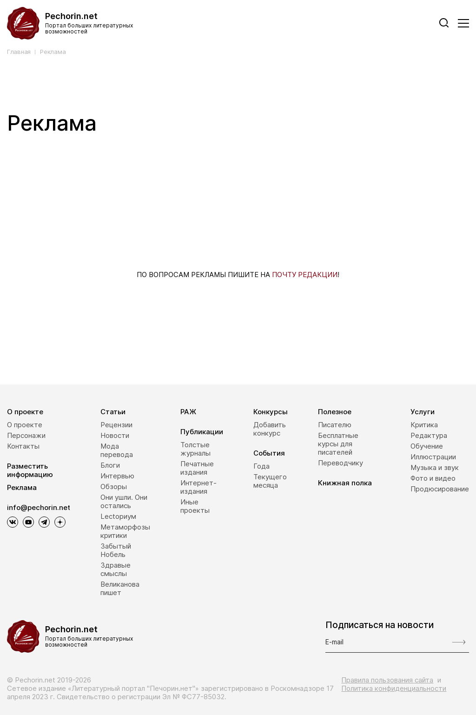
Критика (424, 424)
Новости (114, 435)
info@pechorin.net (38, 507)
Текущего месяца (270, 481)
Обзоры (113, 486)
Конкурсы (270, 411)
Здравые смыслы (115, 569)
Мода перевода (116, 450)
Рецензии (116, 424)
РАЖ (188, 411)
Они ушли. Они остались (123, 501)
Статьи (113, 411)
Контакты (23, 446)
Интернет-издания (198, 487)
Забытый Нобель (115, 550)
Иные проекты (195, 506)
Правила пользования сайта (387, 679)
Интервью (117, 475)
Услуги (422, 411)
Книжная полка (345, 482)
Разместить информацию (30, 470)
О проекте (25, 411)
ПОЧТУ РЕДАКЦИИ (304, 274)
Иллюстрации (433, 456)
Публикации (201, 431)
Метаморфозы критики (125, 531)
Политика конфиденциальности (393, 688)
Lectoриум (118, 516)
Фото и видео (433, 478)
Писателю (334, 424)
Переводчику (340, 462)
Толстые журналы (195, 448)
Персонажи (26, 435)
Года (261, 466)
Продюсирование (439, 488)
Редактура (428, 435)
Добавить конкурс (269, 428)
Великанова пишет (119, 588)
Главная (19, 52)
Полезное (334, 411)
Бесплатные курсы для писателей (338, 444)
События (269, 453)
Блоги (110, 465)
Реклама (53, 52)
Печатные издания (197, 468)
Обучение (426, 446)
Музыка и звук (434, 467)
